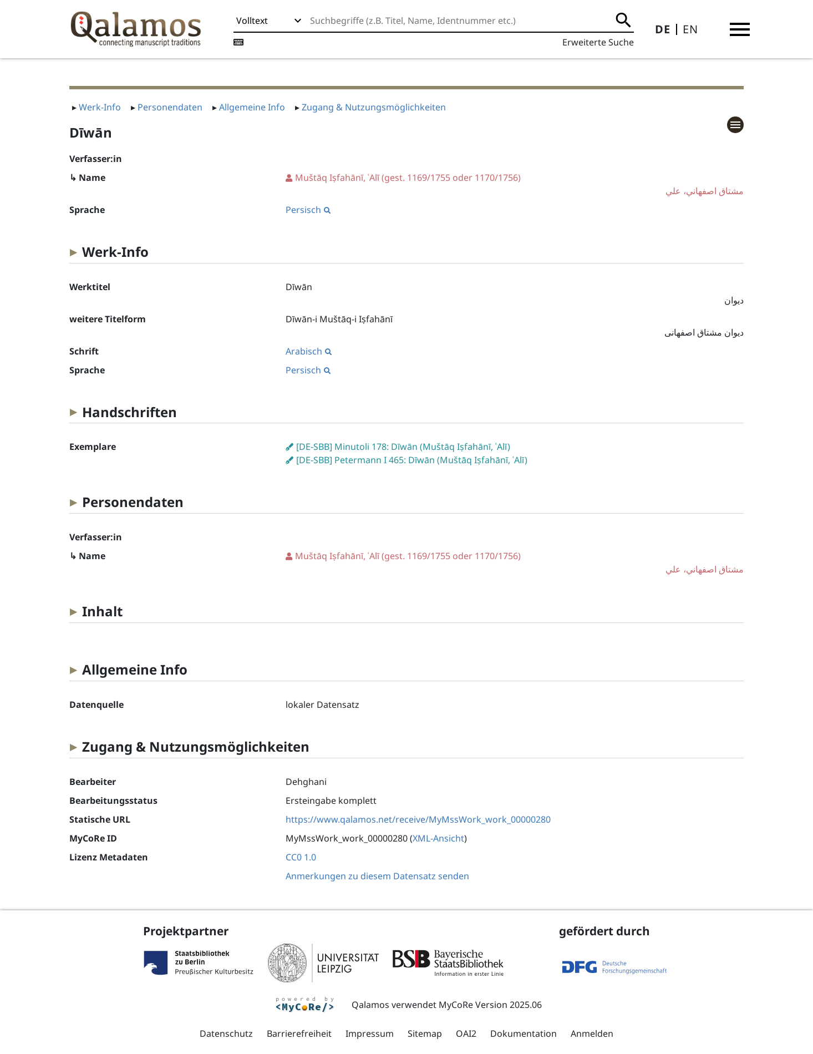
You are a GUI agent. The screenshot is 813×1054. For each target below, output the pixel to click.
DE (662, 29)
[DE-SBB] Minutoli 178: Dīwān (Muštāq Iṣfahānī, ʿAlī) (403, 446)
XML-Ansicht (438, 838)
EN (690, 29)
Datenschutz (226, 1033)
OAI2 (466, 1033)
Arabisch (309, 351)
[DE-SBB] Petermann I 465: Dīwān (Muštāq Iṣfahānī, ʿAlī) (411, 460)
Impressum (369, 1033)
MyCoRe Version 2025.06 (490, 1005)
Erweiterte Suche (598, 42)
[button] (740, 29)
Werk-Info (100, 107)
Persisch (308, 210)
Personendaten (170, 107)
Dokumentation (523, 1033)
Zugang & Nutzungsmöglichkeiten (374, 107)
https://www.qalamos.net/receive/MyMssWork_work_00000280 (418, 819)
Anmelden (592, 1033)
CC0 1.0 (301, 857)
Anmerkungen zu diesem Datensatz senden (377, 876)
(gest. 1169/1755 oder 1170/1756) (515, 184)
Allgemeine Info (252, 107)
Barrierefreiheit (299, 1033)
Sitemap (425, 1033)
